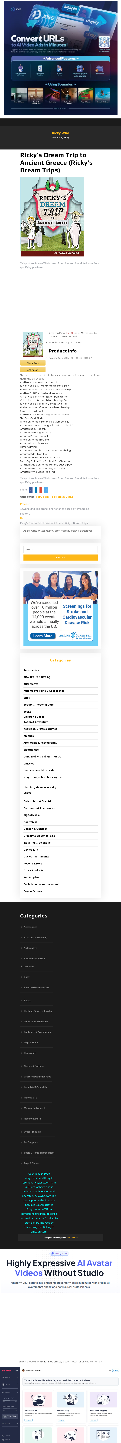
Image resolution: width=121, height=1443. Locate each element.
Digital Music (31, 815)
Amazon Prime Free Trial (34, 436)
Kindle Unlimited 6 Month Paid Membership (44, 421)
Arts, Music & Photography (40, 742)
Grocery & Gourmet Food (39, 836)
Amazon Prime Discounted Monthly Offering (45, 450)
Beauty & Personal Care (38, 704)
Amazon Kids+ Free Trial (33, 454)
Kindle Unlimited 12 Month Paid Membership (45, 407)
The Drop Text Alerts (31, 418)
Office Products (33, 870)
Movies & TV (31, 849)
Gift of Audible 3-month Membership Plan (44, 396)
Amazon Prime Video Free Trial (37, 471)
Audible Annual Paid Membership (39, 382)
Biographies (31, 749)
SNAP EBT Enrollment (31, 411)
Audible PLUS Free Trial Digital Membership (44, 414)
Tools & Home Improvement (41, 884)
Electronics (30, 822)
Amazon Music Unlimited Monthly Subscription (46, 464)
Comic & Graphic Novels (38, 770)
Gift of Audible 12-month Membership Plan (44, 385)
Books (27, 711)
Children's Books (33, 716)
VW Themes (72, 1238)
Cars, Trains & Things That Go (42, 756)
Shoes (27, 792)
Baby (26, 698)
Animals (28, 736)
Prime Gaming (28, 446)
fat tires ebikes (52, 1361)
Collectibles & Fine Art (37, 801)
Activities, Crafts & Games (40, 729)
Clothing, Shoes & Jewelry (39, 787)
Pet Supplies (31, 877)
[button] (60, 147)
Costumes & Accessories (39, 808)
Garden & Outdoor (35, 829)
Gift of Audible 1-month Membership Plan (44, 403)
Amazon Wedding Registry (35, 432)
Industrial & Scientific (37, 842)
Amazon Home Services (34, 443)
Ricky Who (60, 133)
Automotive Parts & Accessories (44, 691)
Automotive (30, 684)
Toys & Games (32, 891)
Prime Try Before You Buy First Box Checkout (45, 461)
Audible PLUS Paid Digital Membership (41, 393)
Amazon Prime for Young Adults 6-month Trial (46, 425)
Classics (28, 763)
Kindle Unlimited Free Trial (34, 439)
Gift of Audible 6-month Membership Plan (44, 400)
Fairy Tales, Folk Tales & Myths (54, 496)
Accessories (31, 670)
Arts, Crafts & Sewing (36, 677)
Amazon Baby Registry (33, 428)
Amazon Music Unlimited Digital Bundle (42, 468)
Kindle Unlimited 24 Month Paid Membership (45, 389)
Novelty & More (32, 863)
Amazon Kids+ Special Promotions (40, 457)
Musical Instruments (36, 856)
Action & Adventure (35, 722)
